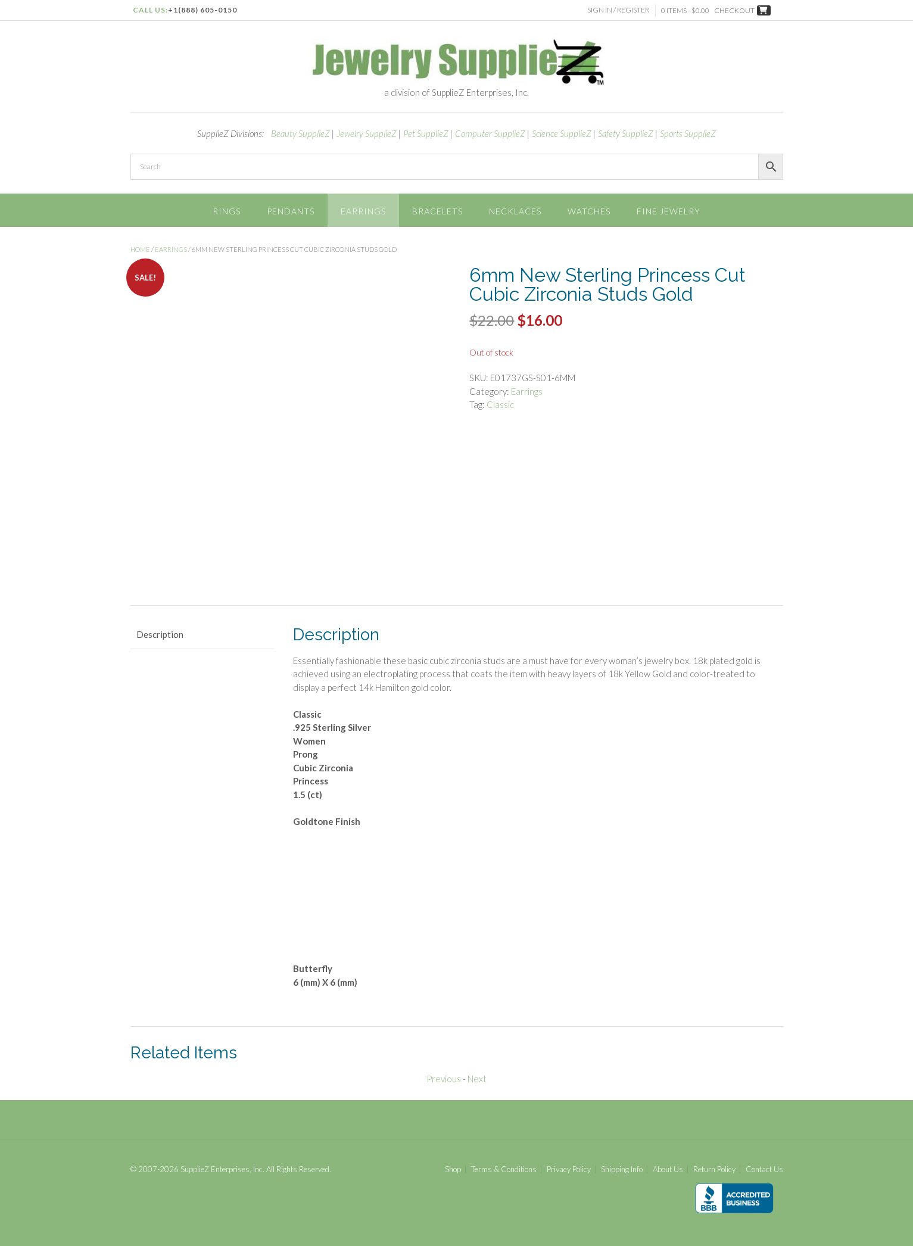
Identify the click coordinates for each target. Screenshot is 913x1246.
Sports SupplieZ (688, 133)
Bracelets (437, 211)
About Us (668, 1169)
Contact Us (764, 1169)
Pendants (290, 211)
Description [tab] (159, 634)
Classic (500, 404)
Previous (443, 1078)
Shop (453, 1169)
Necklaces (515, 211)
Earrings (363, 211)
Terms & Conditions (504, 1169)
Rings (227, 211)
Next (477, 1078)
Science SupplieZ (561, 133)
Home (140, 249)
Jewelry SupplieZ (366, 133)
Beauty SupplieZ (300, 133)
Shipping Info (622, 1169)
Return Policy (714, 1169)
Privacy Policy (569, 1169)
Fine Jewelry (668, 211)
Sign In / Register (618, 9)
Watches (589, 211)
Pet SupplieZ (425, 133)
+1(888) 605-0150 (202, 9)
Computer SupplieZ (490, 133)
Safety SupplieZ (625, 133)
